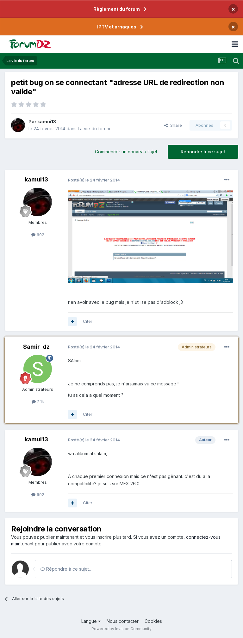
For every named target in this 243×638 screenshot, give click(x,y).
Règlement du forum (116, 9)
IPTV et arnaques (116, 26)
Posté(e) (94, 179)
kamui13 (46, 121)
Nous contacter (123, 621)
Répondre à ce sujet (203, 151)
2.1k (38, 401)
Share (173, 125)
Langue (91, 621)
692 (37, 234)
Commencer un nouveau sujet (126, 151)
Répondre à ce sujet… (66, 569)
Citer (87, 321)
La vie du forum (94, 128)
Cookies (153, 621)
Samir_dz (36, 346)
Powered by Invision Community (121, 628)
